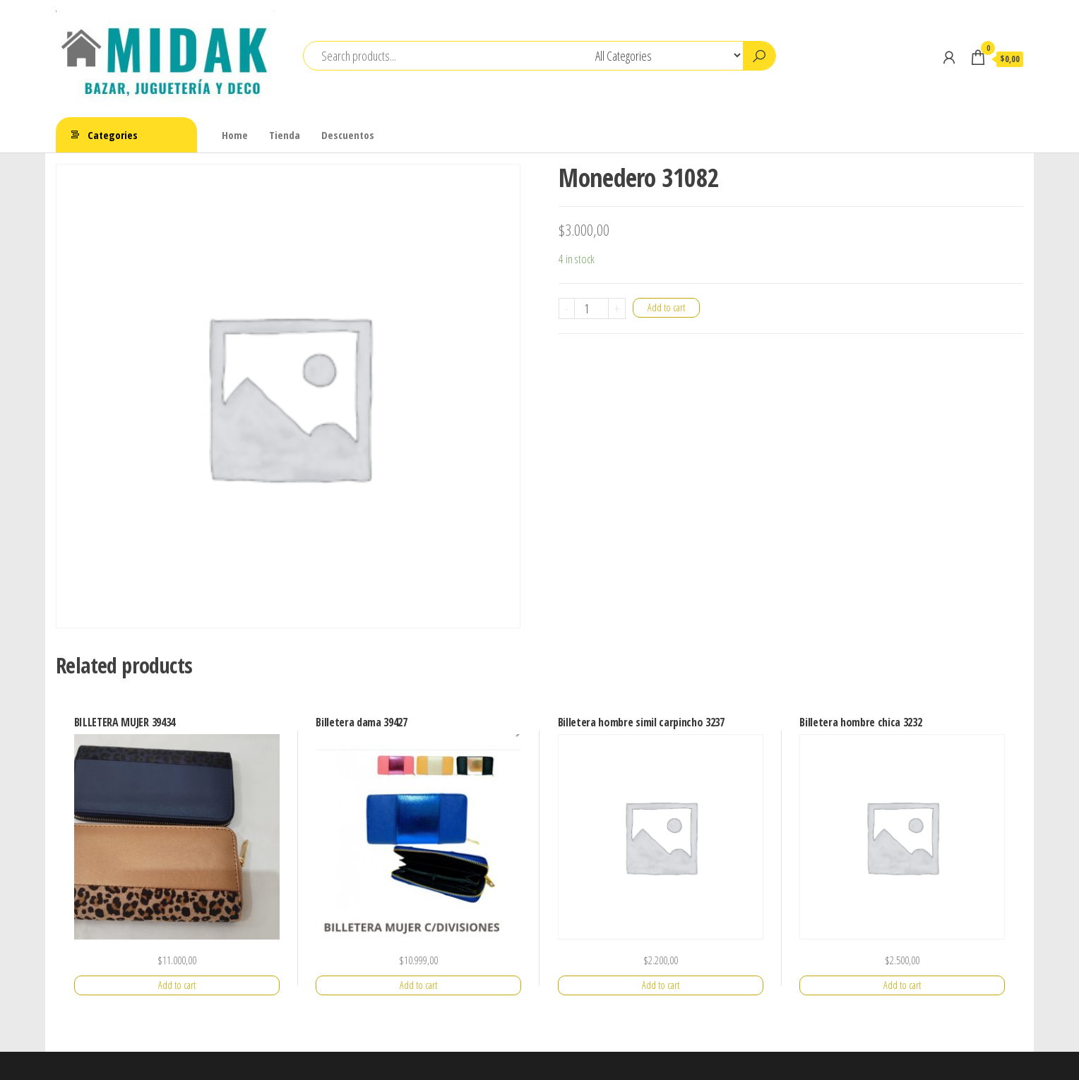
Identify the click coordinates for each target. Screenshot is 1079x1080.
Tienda (284, 135)
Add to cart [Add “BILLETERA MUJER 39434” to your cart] (177, 985)
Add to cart (666, 307)
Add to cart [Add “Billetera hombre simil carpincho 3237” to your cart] (660, 985)
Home (235, 135)
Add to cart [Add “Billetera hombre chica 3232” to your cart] (902, 985)
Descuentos (347, 135)
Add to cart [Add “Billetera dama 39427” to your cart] (418, 985)
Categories (113, 135)
